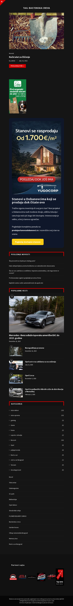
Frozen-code (50, 601)
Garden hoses (14, 527)
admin (13, 61)
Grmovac (22, 602)
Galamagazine (14, 488)
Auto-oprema (37, 415)
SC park (11, 494)
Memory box (13, 539)
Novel (11, 477)
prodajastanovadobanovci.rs (25, 230)
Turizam (37, 465)
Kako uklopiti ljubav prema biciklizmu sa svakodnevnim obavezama (32, 266)
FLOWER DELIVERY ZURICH (17, 516)
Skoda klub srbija (15, 511)
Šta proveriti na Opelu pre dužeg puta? (22, 261)
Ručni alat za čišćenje (19, 57)
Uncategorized (37, 470)
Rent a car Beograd (15, 544)
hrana (37, 430)
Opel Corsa (29, 375)
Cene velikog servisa (42, 599)
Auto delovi (56, 599)
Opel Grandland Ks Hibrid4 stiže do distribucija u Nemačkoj (44, 390)
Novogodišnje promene (34, 348)
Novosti (11, 53)
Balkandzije (13, 499)
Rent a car (37, 455)
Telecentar (12, 483)
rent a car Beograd (37, 460)
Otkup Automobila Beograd (18, 533)
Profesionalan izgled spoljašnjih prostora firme (25, 278)
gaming (37, 420)
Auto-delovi (37, 410)
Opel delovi (13, 505)
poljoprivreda (37, 450)
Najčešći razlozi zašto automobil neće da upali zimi (26, 283)
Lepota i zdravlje (37, 435)
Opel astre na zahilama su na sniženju (40, 362)
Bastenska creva (14, 522)
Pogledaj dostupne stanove (27, 242)
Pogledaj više (17, 66)
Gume (37, 425)
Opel (37, 445)
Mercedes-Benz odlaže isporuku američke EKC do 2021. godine (34, 336)
